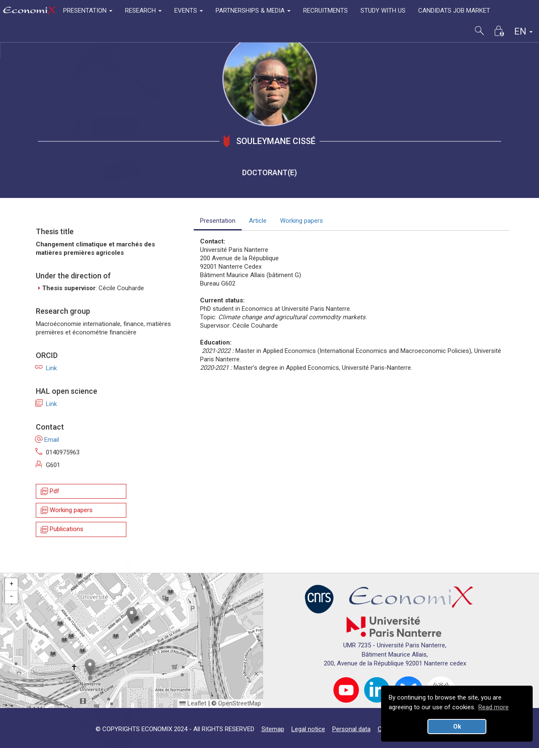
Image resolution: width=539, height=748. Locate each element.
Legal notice (308, 729)
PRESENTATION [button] (87, 10)
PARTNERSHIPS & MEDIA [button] (253, 10)
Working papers (66, 510)
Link (46, 368)
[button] (131, 615)
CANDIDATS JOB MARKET (454, 10)
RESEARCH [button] (143, 10)
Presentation (217, 220)
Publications (61, 530)
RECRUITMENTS (325, 10)
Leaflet (192, 703)
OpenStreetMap (239, 703)
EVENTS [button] (188, 10)
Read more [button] (493, 707)
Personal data (351, 729)
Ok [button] (457, 726)
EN (523, 31)
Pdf (49, 491)
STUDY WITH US (383, 10)
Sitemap (272, 729)
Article (258, 220)
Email (47, 439)
